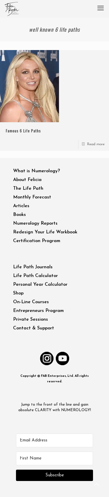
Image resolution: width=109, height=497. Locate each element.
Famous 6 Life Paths (23, 131)
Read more (96, 144)
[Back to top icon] (97, 485)
